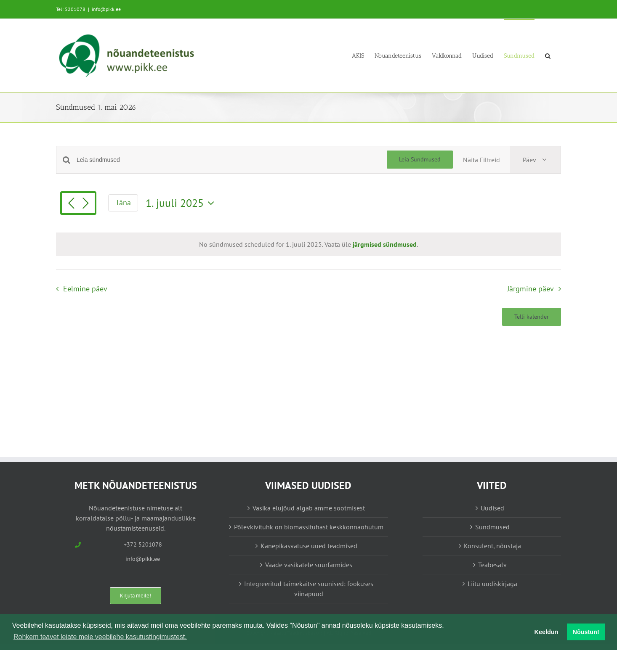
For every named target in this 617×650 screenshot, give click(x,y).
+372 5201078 (143, 544)
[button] (548, 55)
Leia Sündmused (420, 159)
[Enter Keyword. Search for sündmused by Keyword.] (232, 160)
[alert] (308, 244)
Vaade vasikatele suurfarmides (308, 564)
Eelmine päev (85, 288)
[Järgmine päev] (85, 204)
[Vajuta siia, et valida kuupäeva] (182, 203)
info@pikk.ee (106, 9)
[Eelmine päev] (71, 204)
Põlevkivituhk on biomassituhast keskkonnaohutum (308, 527)
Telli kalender (531, 316)
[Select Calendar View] (535, 159)
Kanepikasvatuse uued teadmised (309, 546)
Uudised (492, 508)
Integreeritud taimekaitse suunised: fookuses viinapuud (308, 588)
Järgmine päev (530, 288)
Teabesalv (492, 564)
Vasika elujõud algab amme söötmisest (309, 508)
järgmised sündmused (385, 244)
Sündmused (492, 527)
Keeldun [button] (546, 632)
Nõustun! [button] (586, 632)
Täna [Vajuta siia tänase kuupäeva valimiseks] (123, 202)
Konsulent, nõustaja (492, 546)
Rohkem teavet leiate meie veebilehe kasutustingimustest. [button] (100, 636)
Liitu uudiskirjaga (492, 583)
